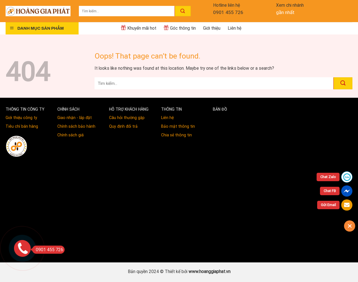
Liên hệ (234, 28)
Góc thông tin (180, 28)
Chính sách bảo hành (76, 126)
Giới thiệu (211, 28)
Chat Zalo (328, 177)
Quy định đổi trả (123, 126)
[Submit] (183, 11)
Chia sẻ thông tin (176, 135)
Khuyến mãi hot (138, 28)
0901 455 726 (228, 12)
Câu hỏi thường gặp (127, 117)
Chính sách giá (70, 135)
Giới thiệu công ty (21, 117)
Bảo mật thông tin (178, 126)
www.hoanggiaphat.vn (209, 271)
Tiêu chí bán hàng (22, 126)
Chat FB (330, 191)
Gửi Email (328, 205)
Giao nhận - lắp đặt (74, 117)
